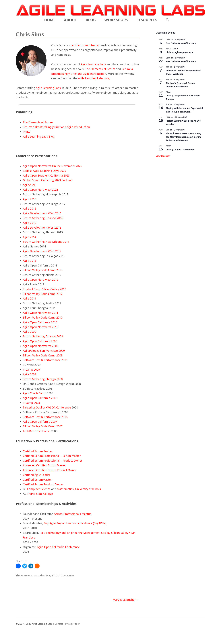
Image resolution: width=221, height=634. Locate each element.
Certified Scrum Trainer (38, 451)
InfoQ (26, 132)
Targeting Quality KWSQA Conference (47, 407)
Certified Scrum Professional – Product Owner (52, 460)
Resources (146, 19)
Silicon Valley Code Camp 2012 (42, 294)
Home (49, 19)
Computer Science (38, 489)
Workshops (116, 19)
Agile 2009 (29, 331)
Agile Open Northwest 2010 (40, 327)
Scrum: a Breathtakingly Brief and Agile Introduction (56, 127)
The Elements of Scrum (100, 69)
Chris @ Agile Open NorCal (179, 52)
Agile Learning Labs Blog (38, 136)
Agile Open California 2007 (40, 421)
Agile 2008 (29, 374)
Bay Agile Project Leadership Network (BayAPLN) (75, 523)
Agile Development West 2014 (42, 251)
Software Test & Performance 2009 (45, 360)
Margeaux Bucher (126, 599)
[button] (167, 20)
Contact (59, 623)
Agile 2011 (29, 298)
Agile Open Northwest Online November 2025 (52, 166)
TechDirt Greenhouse (36, 431)
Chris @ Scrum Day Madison (180, 149)
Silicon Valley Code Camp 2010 (42, 317)
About (70, 19)
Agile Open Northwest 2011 (40, 313)
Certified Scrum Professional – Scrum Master (52, 456)
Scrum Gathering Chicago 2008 (43, 379)
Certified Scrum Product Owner (43, 484)
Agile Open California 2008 (40, 398)
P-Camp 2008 (31, 403)
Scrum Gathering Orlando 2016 (43, 218)
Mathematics (65, 489)
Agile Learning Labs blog (94, 78)
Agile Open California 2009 (40, 341)
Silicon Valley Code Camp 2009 (42, 355)
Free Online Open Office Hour (181, 43)
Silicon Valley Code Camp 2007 (42, 426)
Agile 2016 (29, 208)
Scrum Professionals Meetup (72, 514)
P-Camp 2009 (31, 369)
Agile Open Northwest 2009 (40, 346)
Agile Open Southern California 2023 (46, 175)
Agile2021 (29, 185)
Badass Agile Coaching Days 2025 (44, 171)
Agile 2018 (29, 199)
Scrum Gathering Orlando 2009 (43, 336)
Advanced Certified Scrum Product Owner (49, 470)
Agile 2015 (29, 223)
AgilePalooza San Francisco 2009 (44, 350)
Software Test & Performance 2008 (45, 417)
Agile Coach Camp (34, 393)
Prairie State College (40, 494)
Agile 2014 (29, 237)
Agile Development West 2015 (42, 227)
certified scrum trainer (85, 45)
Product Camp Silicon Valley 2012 (44, 289)
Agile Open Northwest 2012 (40, 279)
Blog (91, 19)
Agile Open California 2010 (40, 322)
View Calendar (163, 156)
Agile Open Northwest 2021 (40, 189)
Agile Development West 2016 (42, 213)
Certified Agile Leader (36, 475)
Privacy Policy (72, 623)
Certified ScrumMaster (37, 479)
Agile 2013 (29, 261)
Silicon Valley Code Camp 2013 (42, 270)
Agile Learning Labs (93, 64)
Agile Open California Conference (58, 547)
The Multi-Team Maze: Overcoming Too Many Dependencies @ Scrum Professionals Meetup (183, 137)
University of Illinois (88, 489)
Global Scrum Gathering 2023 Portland (48, 180)
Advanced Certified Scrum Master (44, 465)
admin (70, 575)
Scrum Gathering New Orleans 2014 (46, 241)
